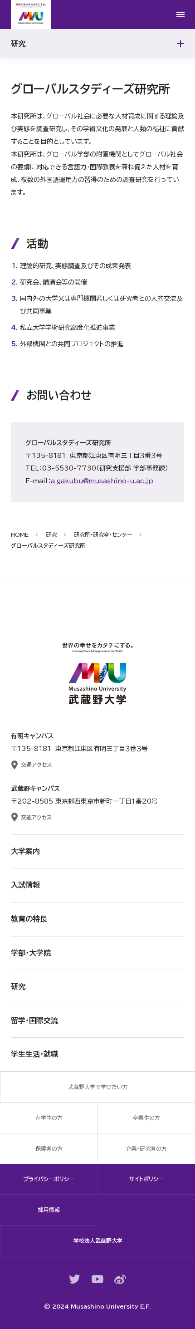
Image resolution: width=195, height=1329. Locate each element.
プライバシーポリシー (48, 1179)
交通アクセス (36, 764)
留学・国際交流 (34, 1020)
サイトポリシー (146, 1179)
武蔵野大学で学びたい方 (98, 1086)
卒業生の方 (146, 1117)
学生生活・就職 (34, 1054)
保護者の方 (49, 1148)
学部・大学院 (31, 952)
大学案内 (25, 851)
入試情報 (25, 884)
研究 (51, 534)
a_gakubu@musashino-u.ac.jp (102, 481)
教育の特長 (29, 918)
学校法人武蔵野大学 (97, 1240)
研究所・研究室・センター (103, 534)
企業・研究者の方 (146, 1148)
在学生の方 (49, 1117)
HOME (20, 534)
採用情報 (49, 1209)
